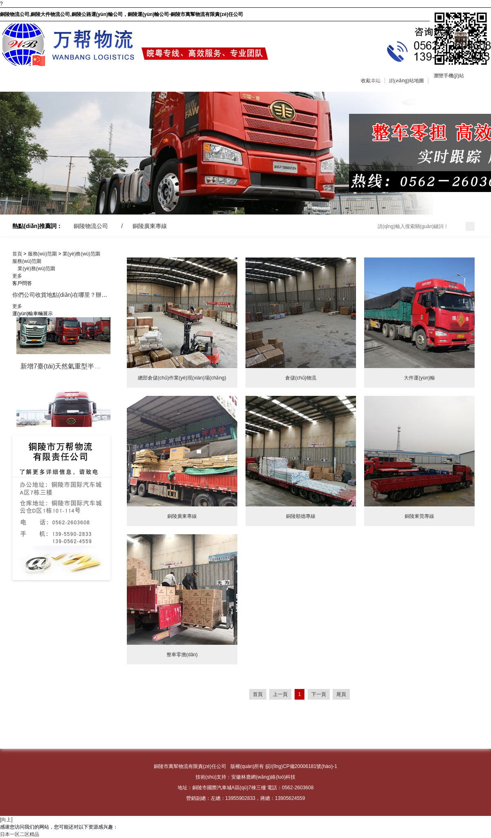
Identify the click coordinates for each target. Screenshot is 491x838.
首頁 (17, 254)
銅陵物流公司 (91, 226)
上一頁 (280, 694)
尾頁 (341, 694)
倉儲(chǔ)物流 (300, 378)
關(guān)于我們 (82, 80)
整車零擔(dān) (182, 654)
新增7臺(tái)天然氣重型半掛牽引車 (70, 367)
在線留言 (317, 80)
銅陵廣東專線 (150, 226)
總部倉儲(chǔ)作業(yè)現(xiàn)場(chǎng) (182, 378)
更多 (17, 276)
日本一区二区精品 (19, 834)
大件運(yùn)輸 (419, 378)
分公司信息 (441, 80)
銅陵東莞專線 (419, 516)
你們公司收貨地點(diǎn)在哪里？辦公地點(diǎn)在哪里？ (84, 294)
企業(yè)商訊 (261, 80)
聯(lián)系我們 (383, 80)
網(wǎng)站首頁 (21, 80)
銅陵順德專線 (300, 516)
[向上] (6, 819)
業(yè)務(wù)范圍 (81, 254)
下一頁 (318, 694)
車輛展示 (196, 80)
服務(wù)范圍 (140, 80)
